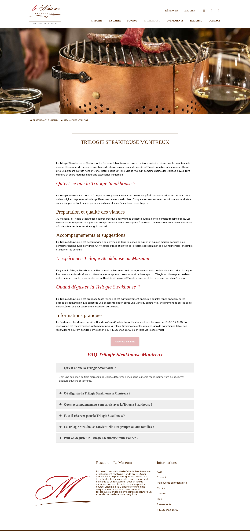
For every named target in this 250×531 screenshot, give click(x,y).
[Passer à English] (191, 7)
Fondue (139, 17)
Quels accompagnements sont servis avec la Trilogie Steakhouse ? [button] (105, 396)
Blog (159, 484)
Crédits (161, 476)
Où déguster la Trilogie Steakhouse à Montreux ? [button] (94, 385)
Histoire (106, 17)
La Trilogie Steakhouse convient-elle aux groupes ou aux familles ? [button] (106, 419)
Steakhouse (156, 17)
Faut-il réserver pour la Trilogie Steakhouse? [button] (92, 408)
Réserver (174, 7)
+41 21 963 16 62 (168, 492)
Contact (215, 17)
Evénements (178, 17)
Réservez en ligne (125, 333)
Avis (159, 463)
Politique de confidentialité (172, 471)
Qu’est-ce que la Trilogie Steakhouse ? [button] (87, 360)
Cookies (161, 480)
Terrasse (197, 17)
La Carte (123, 17)
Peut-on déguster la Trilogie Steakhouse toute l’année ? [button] (99, 430)
